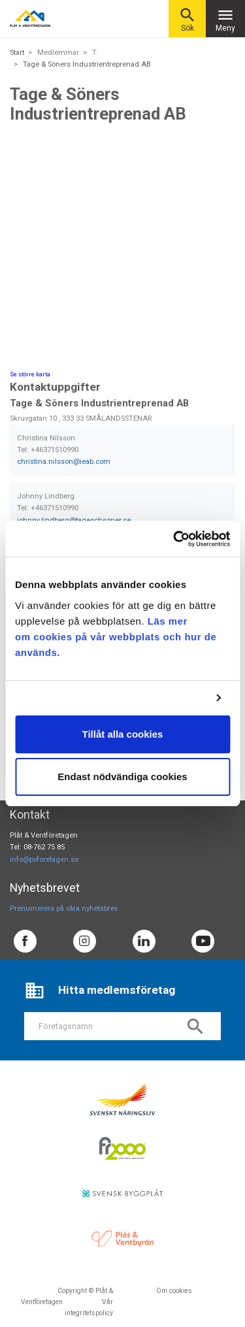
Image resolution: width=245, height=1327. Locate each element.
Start (17, 52)
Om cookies (174, 1290)
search (195, 1026)
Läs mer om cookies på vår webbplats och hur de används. (115, 636)
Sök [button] (187, 19)
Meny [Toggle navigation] (225, 19)
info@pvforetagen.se (44, 859)
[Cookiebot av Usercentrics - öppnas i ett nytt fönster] (174, 539)
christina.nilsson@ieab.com (63, 461)
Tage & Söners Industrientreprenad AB (87, 64)
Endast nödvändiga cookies (122, 776)
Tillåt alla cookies (122, 734)
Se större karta (30, 374)
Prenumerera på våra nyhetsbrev (64, 908)
